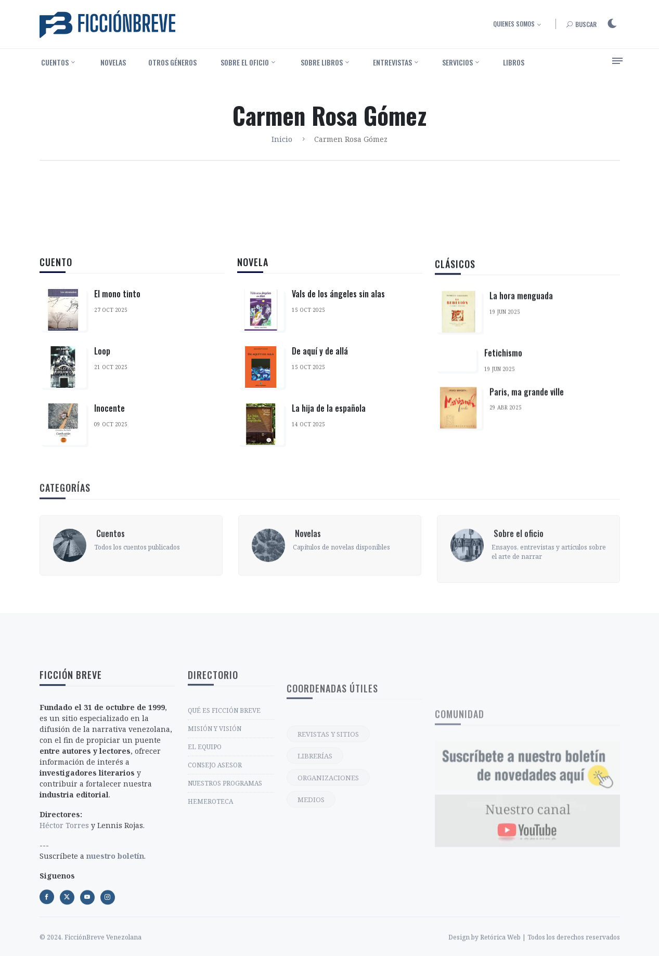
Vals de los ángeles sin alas (338, 301)
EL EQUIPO (205, 823)
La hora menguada (521, 319)
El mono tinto (117, 294)
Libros (513, 62)
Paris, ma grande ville (526, 415)
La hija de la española (329, 416)
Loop (102, 351)
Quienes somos (514, 23)
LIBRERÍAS (315, 835)
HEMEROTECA (210, 878)
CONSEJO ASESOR (215, 841)
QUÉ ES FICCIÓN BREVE (224, 787)
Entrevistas (392, 62)
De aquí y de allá (320, 358)
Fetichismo (503, 377)
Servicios (457, 62)
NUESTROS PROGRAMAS (225, 860)
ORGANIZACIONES (328, 857)
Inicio (282, 139)
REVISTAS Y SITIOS (328, 813)
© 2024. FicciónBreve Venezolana (90, 950)
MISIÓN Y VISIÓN (214, 805)
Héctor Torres (64, 925)
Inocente (109, 408)
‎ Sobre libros (321, 62)
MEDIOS (311, 879)
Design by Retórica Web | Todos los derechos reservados (534, 950)
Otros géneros (172, 62)
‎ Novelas (112, 62)
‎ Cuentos (54, 62)
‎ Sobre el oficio (244, 62)
